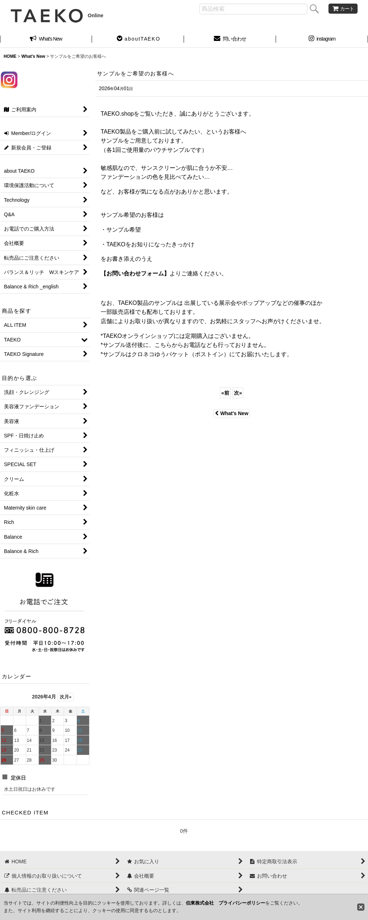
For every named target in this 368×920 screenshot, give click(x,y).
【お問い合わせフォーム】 (135, 273)
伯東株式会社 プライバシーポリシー (225, 903)
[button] (138, 39)
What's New (231, 413)
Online (57, 15)
